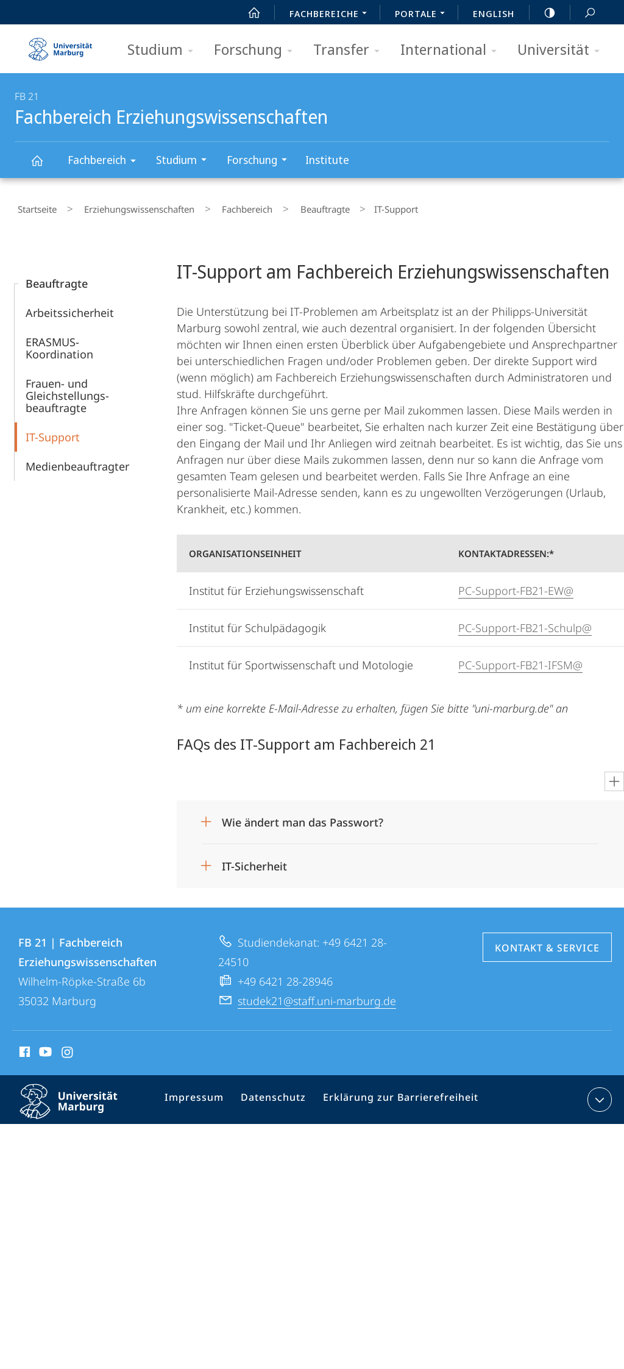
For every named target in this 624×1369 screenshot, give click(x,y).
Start (247, 13)
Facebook (23, 1048)
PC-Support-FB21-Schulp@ (525, 622)
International (452, 50)
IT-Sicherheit (254, 860)
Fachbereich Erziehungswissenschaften (43, 166)
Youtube (44, 1048)
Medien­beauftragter (77, 460)
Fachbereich (106, 161)
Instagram (68, 1048)
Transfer (350, 50)
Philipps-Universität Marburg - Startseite (60, 45)
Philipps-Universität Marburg (79, 1105)
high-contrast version (543, 13)
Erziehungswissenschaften (124, 207)
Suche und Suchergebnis (583, 13)
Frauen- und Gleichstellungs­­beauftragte (67, 390)
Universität (562, 50)
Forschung (257, 50)
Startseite (34, 207)
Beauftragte (286, 207)
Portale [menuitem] (423, 14)
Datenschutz (274, 1096)
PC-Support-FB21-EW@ (515, 585)
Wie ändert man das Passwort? (302, 817)
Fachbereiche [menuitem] (331, 14)
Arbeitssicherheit (70, 307)
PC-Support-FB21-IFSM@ (520, 659)
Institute (327, 159)
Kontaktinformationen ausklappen (598, 1094)
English (493, 13)
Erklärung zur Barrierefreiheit (394, 1096)
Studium (164, 50)
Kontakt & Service (547, 942)
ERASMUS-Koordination (59, 342)
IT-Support (53, 431)
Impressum (200, 1096)
